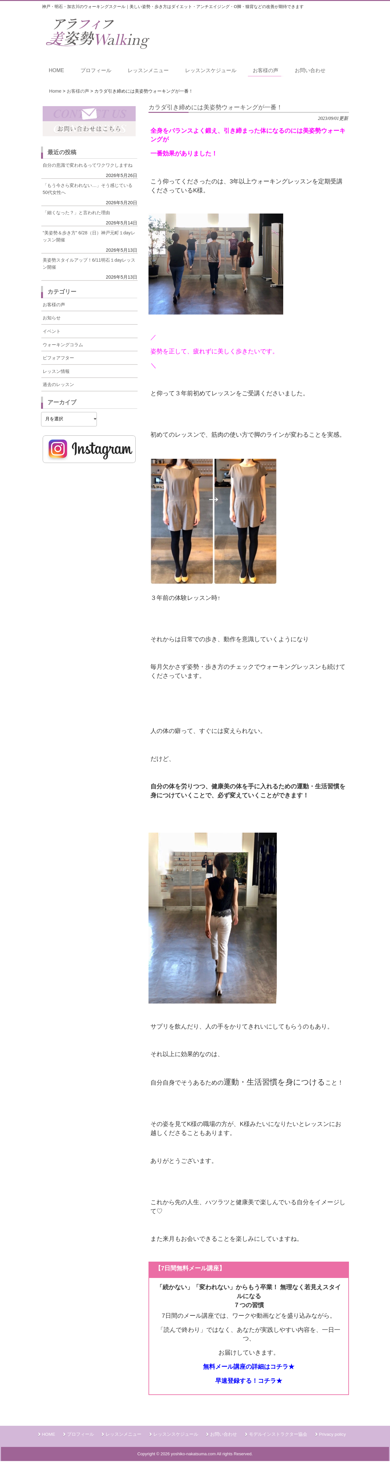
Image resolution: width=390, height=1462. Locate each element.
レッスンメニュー (123, 1434)
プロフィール (80, 1434)
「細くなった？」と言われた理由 (76, 212)
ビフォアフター (58, 357)
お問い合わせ (223, 1434)
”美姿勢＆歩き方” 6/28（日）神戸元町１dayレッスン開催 (89, 236)
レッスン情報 (56, 371)
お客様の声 (54, 304)
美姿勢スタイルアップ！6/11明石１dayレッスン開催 (89, 263)
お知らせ (52, 317)
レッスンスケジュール (175, 1434)
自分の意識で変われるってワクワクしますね (87, 165)
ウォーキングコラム (63, 344)
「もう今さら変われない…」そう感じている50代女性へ (87, 189)
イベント (52, 331)
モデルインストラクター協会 (278, 1434)
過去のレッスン (58, 384)
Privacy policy (332, 1434)
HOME (48, 1434)
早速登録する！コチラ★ (248, 1380)
